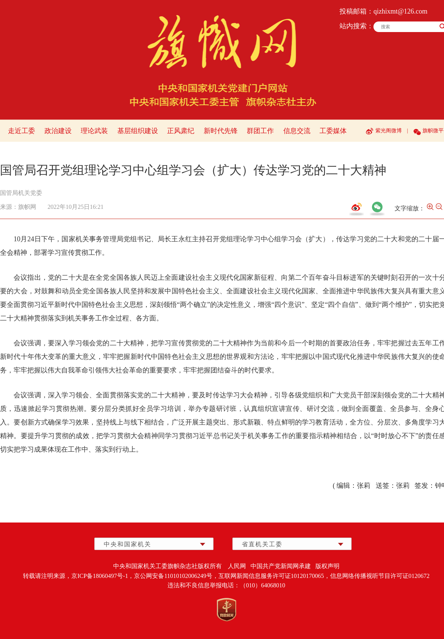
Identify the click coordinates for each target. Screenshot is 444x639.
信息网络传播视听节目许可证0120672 (380, 576)
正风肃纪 (180, 131)
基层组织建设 (137, 131)
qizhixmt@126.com (400, 11)
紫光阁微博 (388, 130)
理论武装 (94, 131)
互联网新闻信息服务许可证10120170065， (274, 576)
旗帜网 (27, 207)
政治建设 (58, 131)
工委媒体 (333, 131)
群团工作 (260, 131)
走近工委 (21, 131)
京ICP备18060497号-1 (99, 576)
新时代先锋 (221, 131)
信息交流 (296, 131)
